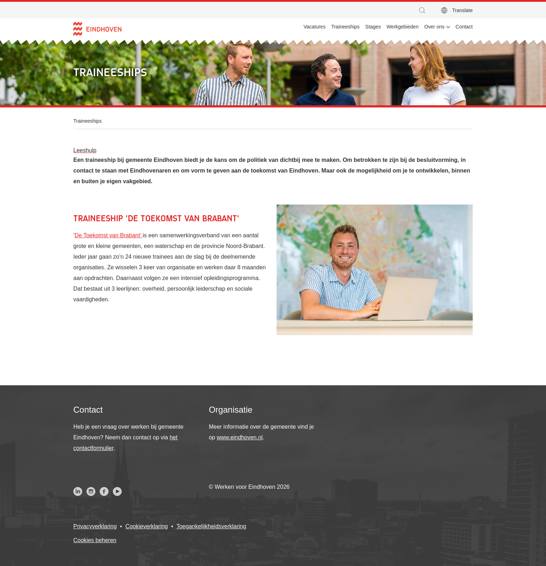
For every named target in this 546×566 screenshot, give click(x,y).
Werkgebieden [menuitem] (403, 27)
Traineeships (87, 121)
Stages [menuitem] (373, 27)
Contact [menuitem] (464, 27)
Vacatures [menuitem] (315, 27)
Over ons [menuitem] (434, 27)
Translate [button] (462, 10)
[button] (424, 10)
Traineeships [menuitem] (345, 27)
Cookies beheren (94, 540)
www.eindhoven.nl (240, 437)
